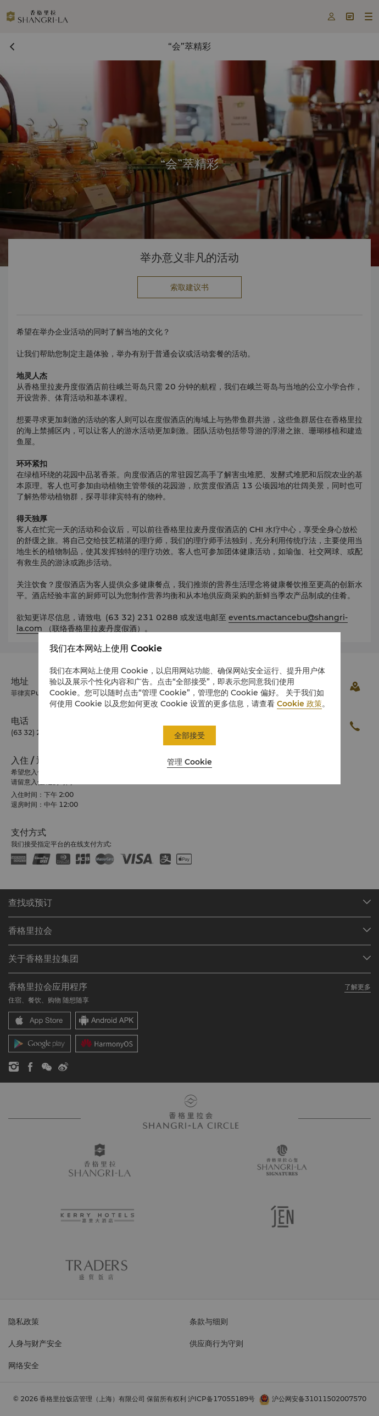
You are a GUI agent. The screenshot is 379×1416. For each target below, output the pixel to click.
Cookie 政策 (299, 704)
